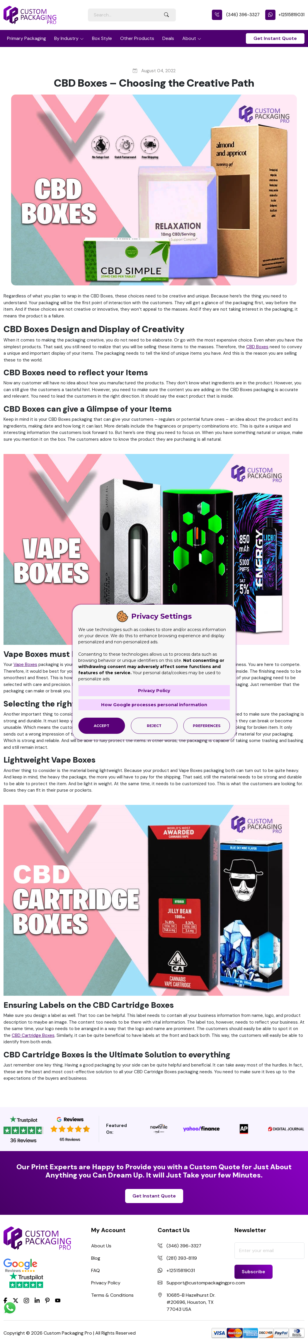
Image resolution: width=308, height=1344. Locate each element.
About (189, 38)
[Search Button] (166, 15)
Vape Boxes (25, 664)
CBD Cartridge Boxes (33, 1035)
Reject (154, 725)
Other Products (137, 38)
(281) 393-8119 (181, 1258)
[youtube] (57, 1300)
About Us (101, 1246)
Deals (168, 38)
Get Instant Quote (275, 38)
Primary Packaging (26, 38)
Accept (101, 725)
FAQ (95, 1270)
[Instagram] (26, 1300)
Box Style (102, 38)
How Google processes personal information (154, 704)
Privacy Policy (105, 1283)
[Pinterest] (47, 1300)
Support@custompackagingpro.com (205, 1283)
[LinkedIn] (37, 1300)
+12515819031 (284, 15)
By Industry (66, 38)
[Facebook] (5, 1300)
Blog (95, 1258)
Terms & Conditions (112, 1295)
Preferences (206, 725)
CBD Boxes (257, 347)
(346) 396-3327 (236, 15)
